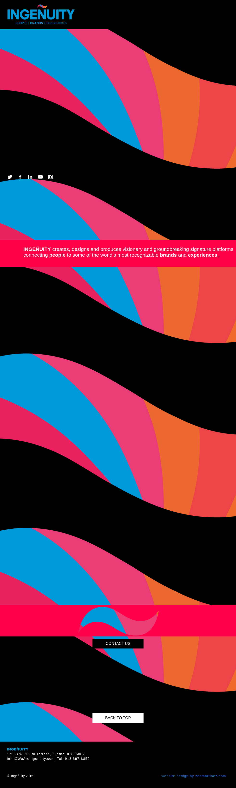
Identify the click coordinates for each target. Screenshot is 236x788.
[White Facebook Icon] (20, 177)
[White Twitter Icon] (10, 177)
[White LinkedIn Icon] (30, 177)
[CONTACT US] (118, 643)
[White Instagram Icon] (50, 177)
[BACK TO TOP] (118, 718)
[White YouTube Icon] (40, 177)
